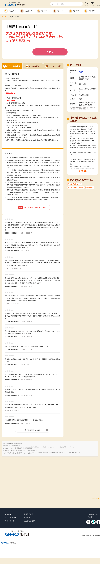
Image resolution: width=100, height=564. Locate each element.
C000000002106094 (12, 321)
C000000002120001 (12, 251)
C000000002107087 (12, 380)
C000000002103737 (12, 286)
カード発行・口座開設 (76, 187)
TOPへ (50, 52)
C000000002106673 (12, 349)
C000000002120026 (12, 233)
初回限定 (90, 187)
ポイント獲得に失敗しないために (32, 207)
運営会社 (27, 518)
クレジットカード (75, 184)
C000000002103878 (12, 423)
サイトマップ (9, 521)
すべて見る (83, 171)
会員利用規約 (28, 514)
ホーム (4, 17)
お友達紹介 (9, 514)
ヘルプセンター (10, 518)
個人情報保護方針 (30, 521)
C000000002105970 (12, 395)
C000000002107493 (12, 337)
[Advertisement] (18, 474)
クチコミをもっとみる (33, 430)
